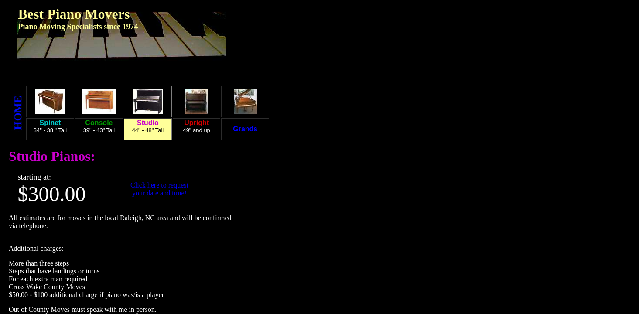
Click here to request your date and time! (159, 189)
